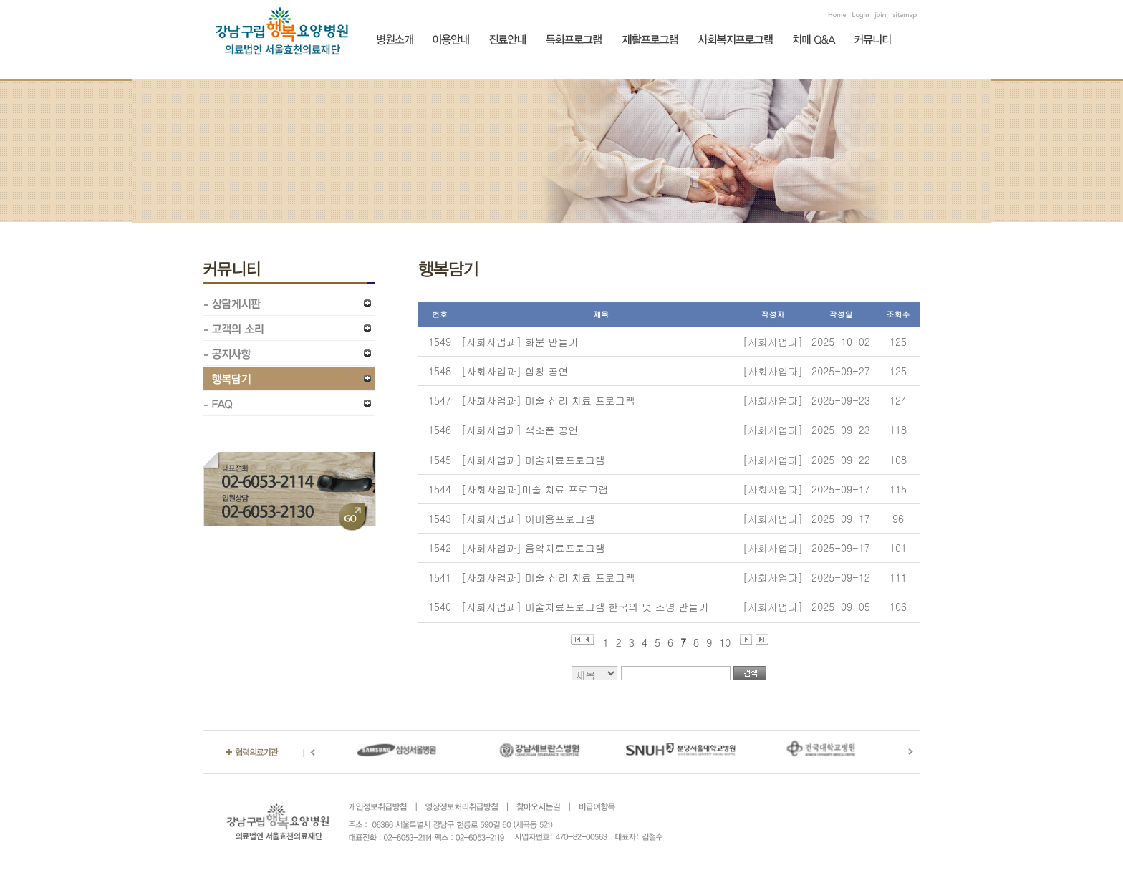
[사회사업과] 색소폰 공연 (519, 430)
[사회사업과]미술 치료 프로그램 (534, 489)
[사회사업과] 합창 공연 (514, 371)
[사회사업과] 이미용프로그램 (528, 518)
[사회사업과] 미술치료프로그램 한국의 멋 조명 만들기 (584, 606)
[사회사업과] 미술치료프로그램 (533, 460)
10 (725, 640)
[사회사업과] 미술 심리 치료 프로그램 (548, 400)
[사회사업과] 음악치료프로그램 (533, 548)
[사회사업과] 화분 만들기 (519, 341)
